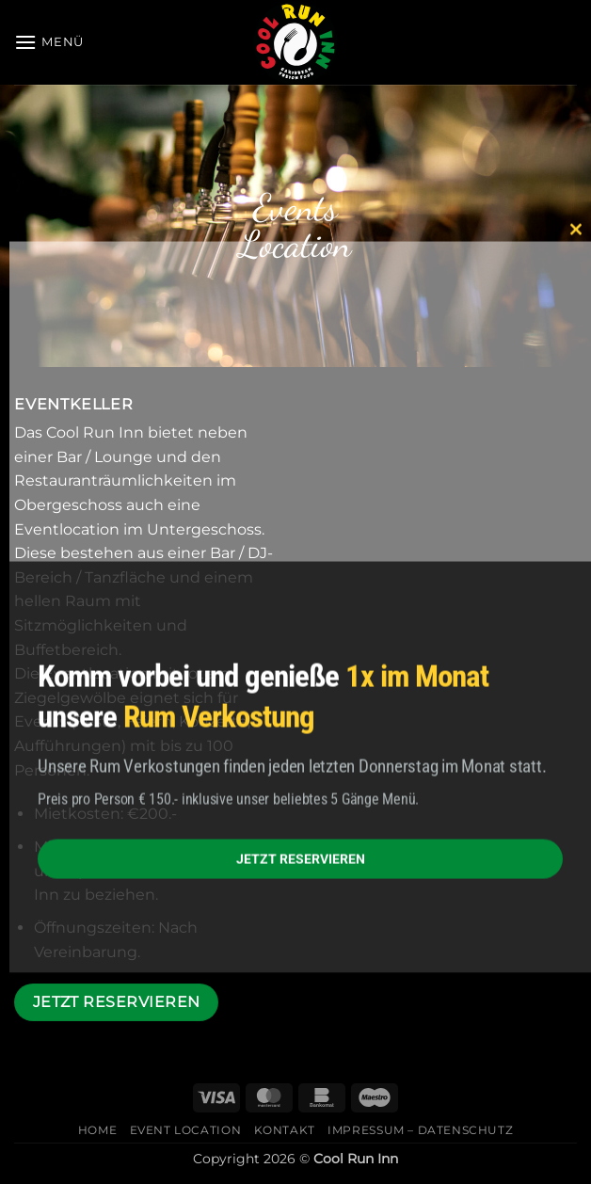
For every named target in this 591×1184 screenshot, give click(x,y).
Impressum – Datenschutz (420, 1130)
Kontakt (284, 1130)
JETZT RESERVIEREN (300, 858)
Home (97, 1130)
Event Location (186, 1130)
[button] (49, 42)
